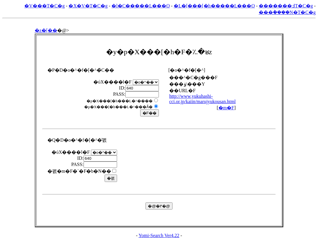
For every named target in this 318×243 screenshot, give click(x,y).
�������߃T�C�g (286, 5)
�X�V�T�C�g (88, 5)
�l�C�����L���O (140, 5)
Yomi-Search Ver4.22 (158, 235)
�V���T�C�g (44, 5)
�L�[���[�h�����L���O (214, 5)
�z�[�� (46, 30)
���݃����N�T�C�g (287, 12)
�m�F (226, 107)
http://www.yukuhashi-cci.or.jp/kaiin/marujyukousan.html (202, 99)
